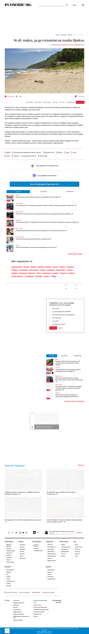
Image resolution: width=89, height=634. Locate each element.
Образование (18, 220)
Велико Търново (44, 267)
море (67, 152)
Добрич (14, 270)
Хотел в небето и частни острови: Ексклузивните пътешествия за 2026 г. (64, 521)
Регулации (22, 558)
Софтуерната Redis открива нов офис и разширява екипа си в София (38, 197)
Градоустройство (51, 556)
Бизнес (21, 541)
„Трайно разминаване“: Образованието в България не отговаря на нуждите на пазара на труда (47, 222)
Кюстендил (33, 270)
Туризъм (70, 34)
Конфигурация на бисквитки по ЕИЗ (21, 617)
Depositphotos (48, 632)
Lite (74, 541)
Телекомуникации (65, 547)
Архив (60, 328)
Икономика (63, 34)
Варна (33, 267)
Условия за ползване (39, 612)
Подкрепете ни (37, 614)
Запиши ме (79, 532)
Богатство (77, 549)
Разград (31, 273)
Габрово (70, 267)
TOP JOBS (8, 586)
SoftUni (8, 152)
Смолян (63, 273)
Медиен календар (17, 620)
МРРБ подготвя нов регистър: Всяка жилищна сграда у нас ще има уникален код (69, 379)
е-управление (64, 549)
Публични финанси (20, 237)
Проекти (8, 567)
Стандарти (36, 548)
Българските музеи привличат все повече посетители (61, 493)
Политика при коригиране (40, 607)
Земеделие (9, 557)
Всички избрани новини (75, 254)
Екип (35, 603)
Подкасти (8, 572)
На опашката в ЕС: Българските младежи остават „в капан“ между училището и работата (46, 205)
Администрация (58, 376)
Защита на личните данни (40, 600)
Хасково (38, 276)
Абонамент (16, 605)
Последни (18, 191)
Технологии (64, 541)
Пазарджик (60, 270)
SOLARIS (8, 583)
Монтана (50, 270)
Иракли (60, 152)
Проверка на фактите (18, 603)
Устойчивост (36, 541)
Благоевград (16, 267)
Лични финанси (51, 547)
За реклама (16, 600)
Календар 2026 (10, 570)
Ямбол (53, 276)
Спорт (76, 556)
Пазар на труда (19, 203)
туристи (17, 156)
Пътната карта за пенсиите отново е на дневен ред (34, 239)
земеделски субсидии (49, 592)
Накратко (49, 572)
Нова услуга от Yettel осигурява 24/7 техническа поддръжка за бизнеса (67, 395)
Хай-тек (63, 554)
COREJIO (8, 576)
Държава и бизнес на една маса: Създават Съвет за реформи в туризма (22, 493)
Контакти (15, 607)
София (71, 273)
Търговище (28, 276)
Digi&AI (63, 544)
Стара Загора (16, 276)
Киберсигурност (65, 551)
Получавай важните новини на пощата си (61, 531)
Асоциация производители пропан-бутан (27, 152)
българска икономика (11, 592)
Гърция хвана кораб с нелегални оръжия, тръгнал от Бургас (44, 426)
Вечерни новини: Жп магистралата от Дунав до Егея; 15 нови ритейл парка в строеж (67, 363)
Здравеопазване (51, 554)
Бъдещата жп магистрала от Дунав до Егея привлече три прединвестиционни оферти (44, 214)
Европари (8, 548)
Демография (50, 549)
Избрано (17, 245)
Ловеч (42, 270)
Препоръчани (69, 191)
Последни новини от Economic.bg (74, 401)
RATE (7, 574)
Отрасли (22, 547)
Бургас (26, 267)
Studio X (50, 631)
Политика (49, 544)
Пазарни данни (51, 579)
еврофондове (36, 592)
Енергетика (9, 553)
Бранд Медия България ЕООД (41, 609)
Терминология (51, 570)
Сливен (55, 273)
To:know (49, 574)
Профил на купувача (18, 614)
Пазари (22, 551)
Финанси (22, 554)
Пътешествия (78, 547)
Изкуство (77, 554)
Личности (77, 551)
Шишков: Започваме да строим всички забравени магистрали (36, 247)
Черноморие (43, 156)
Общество (49, 541)
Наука (76, 544)
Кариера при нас (17, 612)
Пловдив (23, 273)
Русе (39, 273)
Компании (18, 195)
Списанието (50, 576)
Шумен (46, 276)
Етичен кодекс (17, 609)
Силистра (46, 273)
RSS (36, 532)
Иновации (22, 549)
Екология (49, 558)
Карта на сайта (37, 605)
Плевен (14, 273)
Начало (57, 34)
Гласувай (53, 328)
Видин (55, 267)
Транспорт (9, 555)
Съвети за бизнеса (36, 545)
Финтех (63, 556)
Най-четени (43, 191)
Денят (56, 359)
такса (8, 156)
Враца (62, 267)
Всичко (48, 567)
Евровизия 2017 (49, 152)
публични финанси (25, 592)
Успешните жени (10, 581)
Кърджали (23, 270)
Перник (69, 270)
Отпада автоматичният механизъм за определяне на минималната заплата (41, 230)
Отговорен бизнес (38, 550)
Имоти (21, 556)
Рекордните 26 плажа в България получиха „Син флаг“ (23, 521)
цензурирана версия (29, 156)
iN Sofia (8, 579)
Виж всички (81, 465)
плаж (74, 152)
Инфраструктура (19, 212)
